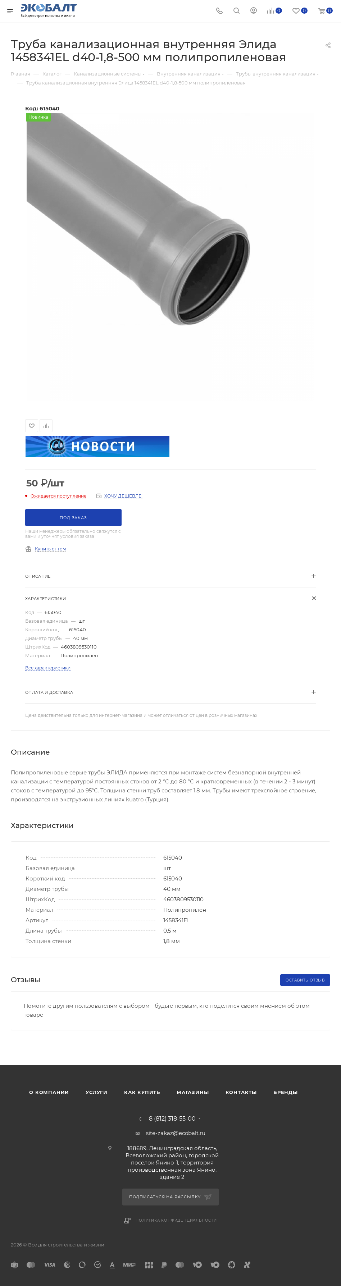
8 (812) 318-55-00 (172, 1119)
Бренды (285, 1092)
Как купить (142, 1092)
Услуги (97, 1092)
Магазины (193, 1092)
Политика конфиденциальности (176, 1220)
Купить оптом (50, 549)
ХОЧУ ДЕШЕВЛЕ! (123, 496)
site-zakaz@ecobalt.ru (175, 1133)
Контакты (241, 1092)
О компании (49, 1092)
